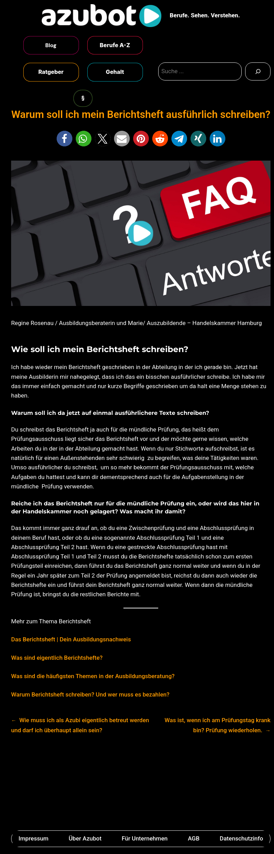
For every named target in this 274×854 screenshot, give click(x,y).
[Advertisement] (137, 784)
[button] (64, 138)
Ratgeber (51, 71)
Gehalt (115, 71)
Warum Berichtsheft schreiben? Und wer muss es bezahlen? (90, 694)
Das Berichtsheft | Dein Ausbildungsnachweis (71, 639)
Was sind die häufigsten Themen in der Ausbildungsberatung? (93, 676)
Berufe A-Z (115, 45)
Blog (51, 45)
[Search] (258, 71)
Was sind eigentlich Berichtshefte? (57, 657)
